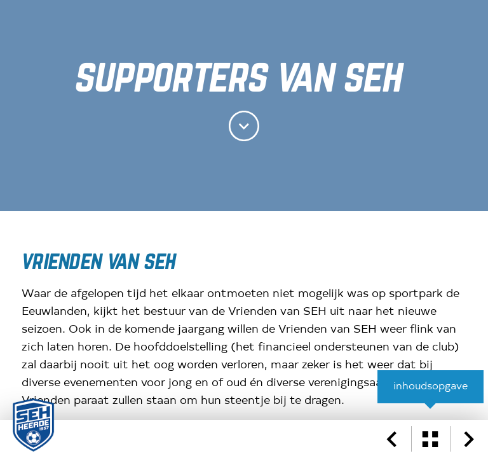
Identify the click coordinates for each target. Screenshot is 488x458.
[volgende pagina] (469, 439)
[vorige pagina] (391, 439)
